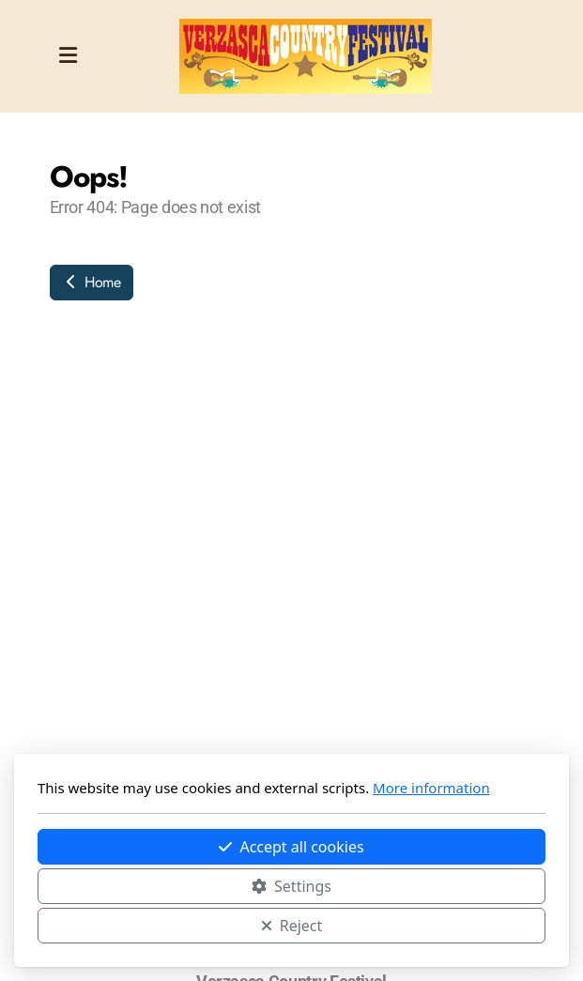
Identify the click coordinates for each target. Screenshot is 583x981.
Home (91, 282)
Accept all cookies (291, 846)
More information (431, 787)
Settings (291, 886)
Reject (292, 925)
